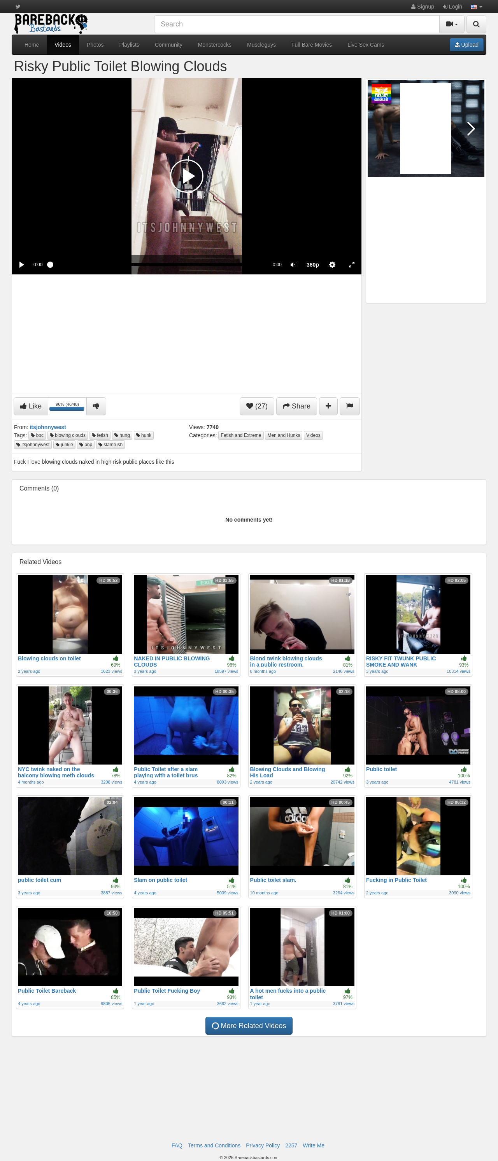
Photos (95, 45)
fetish (100, 435)
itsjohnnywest (32, 444)
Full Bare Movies (311, 45)
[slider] (157, 264)
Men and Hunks (283, 435)
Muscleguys (261, 45)
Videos (62, 45)
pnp (85, 444)
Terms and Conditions (214, 1145)
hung (122, 435)
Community (168, 45)
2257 (291, 1145)
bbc (37, 435)
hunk (143, 435)
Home (32, 45)
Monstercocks (214, 45)
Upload (467, 45)
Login (452, 6)
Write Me (313, 1145)
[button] (476, 6)
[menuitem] (313, 264)
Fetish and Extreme (241, 435)
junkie (64, 444)
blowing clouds (68, 435)
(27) (257, 406)
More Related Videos (249, 1026)
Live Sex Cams (365, 45)
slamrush (110, 444)
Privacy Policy (263, 1145)
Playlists (129, 45)
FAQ (177, 1145)
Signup (422, 6)
